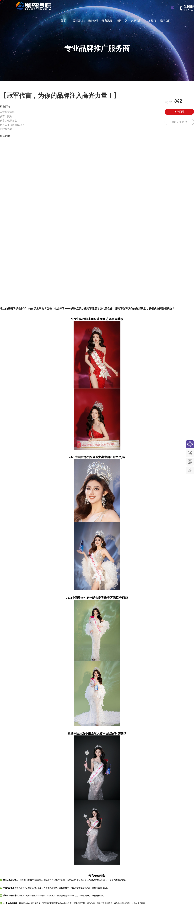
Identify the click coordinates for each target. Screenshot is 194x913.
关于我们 (136, 20)
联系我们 (165, 20)
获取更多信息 (179, 123)
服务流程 (107, 20)
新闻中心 (122, 20)
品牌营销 (78, 20)
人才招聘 (151, 20)
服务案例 (92, 20)
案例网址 (179, 111)
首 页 (63, 20)
